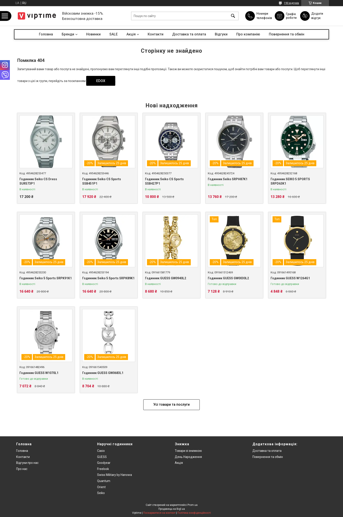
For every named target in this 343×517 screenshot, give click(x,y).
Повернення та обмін (286, 34)
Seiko (101, 493)
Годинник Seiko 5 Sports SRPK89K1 (108, 278)
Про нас (21, 469)
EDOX (100, 81)
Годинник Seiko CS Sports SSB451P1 (101, 181)
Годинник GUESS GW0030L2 (228, 278)
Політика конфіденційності (194, 512)
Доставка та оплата (189, 34)
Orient (101, 487)
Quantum (103, 481)
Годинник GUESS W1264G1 (290, 278)
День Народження (188, 457)
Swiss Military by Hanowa (114, 475)
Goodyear (103, 463)
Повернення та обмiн (267, 457)
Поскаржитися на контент (159, 512)
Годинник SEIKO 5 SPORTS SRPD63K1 (290, 181)
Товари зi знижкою (188, 450)
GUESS (102, 457)
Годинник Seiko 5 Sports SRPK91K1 (45, 278)
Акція (179, 463)
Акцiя (131, 34)
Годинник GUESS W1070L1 (38, 373)
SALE (113, 34)
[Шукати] (233, 16)
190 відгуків (291, 3)
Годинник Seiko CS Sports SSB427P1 (164, 181)
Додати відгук (317, 16)
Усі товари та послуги (171, 404)
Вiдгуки (221, 34)
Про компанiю (248, 34)
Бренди (68, 34)
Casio (101, 450)
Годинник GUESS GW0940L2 (165, 278)
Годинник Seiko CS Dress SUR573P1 (38, 181)
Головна (46, 34)
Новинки (93, 34)
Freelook (103, 469)
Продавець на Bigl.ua (171, 508)
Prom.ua (192, 505)
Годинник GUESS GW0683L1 (102, 373)
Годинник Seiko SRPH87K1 (227, 179)
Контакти (155, 34)
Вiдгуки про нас (27, 463)
